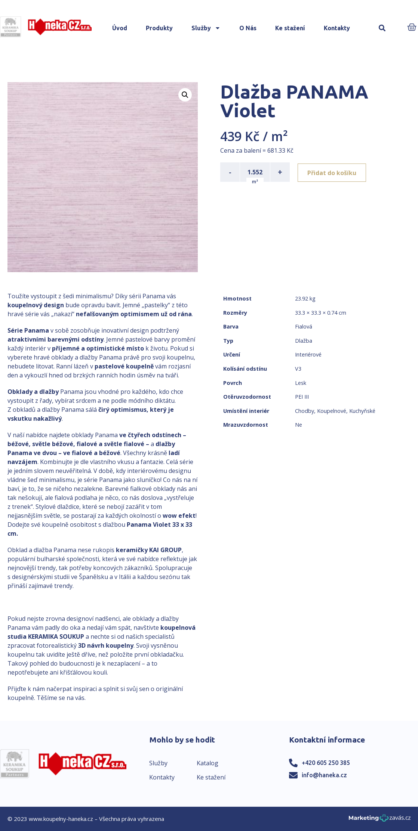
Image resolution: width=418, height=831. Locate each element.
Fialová (303, 326)
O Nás (247, 28)
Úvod (119, 28)
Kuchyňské (362, 410)
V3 (298, 368)
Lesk (300, 382)
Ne (298, 424)
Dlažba (303, 340)
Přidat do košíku (332, 172)
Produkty (159, 28)
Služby (206, 28)
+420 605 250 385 (326, 762)
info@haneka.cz (324, 775)
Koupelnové (331, 410)
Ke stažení (290, 28)
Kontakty (337, 28)
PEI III (302, 396)
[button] (382, 28)
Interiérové (308, 354)
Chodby (304, 410)
